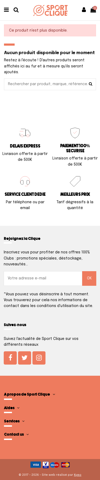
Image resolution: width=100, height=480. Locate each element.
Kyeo (77, 475)
